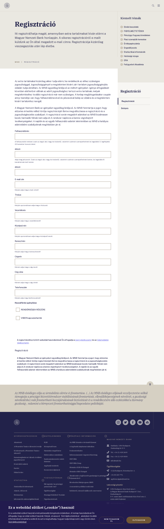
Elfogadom (139, 520)
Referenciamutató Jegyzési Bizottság (83, 455)
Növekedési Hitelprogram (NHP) (81, 482)
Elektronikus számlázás (53, 455)
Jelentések (18, 442)
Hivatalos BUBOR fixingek (79, 467)
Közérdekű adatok (21, 464)
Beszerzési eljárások (52, 470)
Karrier (16, 468)
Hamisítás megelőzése (52, 451)
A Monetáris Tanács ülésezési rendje (28, 446)
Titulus (18, 195)
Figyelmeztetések (50, 499)
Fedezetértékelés (76, 451)
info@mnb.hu (116, 461)
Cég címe (19, 272)
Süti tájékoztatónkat (17, 522)
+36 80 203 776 (117, 475)
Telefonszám (21, 287)
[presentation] (36, 328)
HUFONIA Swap (75, 463)
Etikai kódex (18, 472)
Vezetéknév (20, 210)
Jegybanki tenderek (51, 466)
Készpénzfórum (50, 446)
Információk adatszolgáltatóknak (26, 499)
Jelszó (17, 149)
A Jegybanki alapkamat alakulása (82, 446)
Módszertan (18, 495)
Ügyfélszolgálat (50, 491)
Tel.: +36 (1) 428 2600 (119, 452)
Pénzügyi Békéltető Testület (54, 495)
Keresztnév (20, 241)
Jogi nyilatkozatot (83, 340)
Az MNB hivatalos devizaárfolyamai (83, 442)
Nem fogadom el (111, 520)
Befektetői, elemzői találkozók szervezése (86, 491)
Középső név (20, 226)
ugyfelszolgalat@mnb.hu (120, 479)
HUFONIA (73, 459)
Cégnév (18, 256)
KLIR (46, 442)
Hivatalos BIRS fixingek (78, 471)
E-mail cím (19, 179)
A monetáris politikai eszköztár (82, 486)
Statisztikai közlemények (23, 486)
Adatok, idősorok (20, 491)
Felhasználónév (22, 131)
